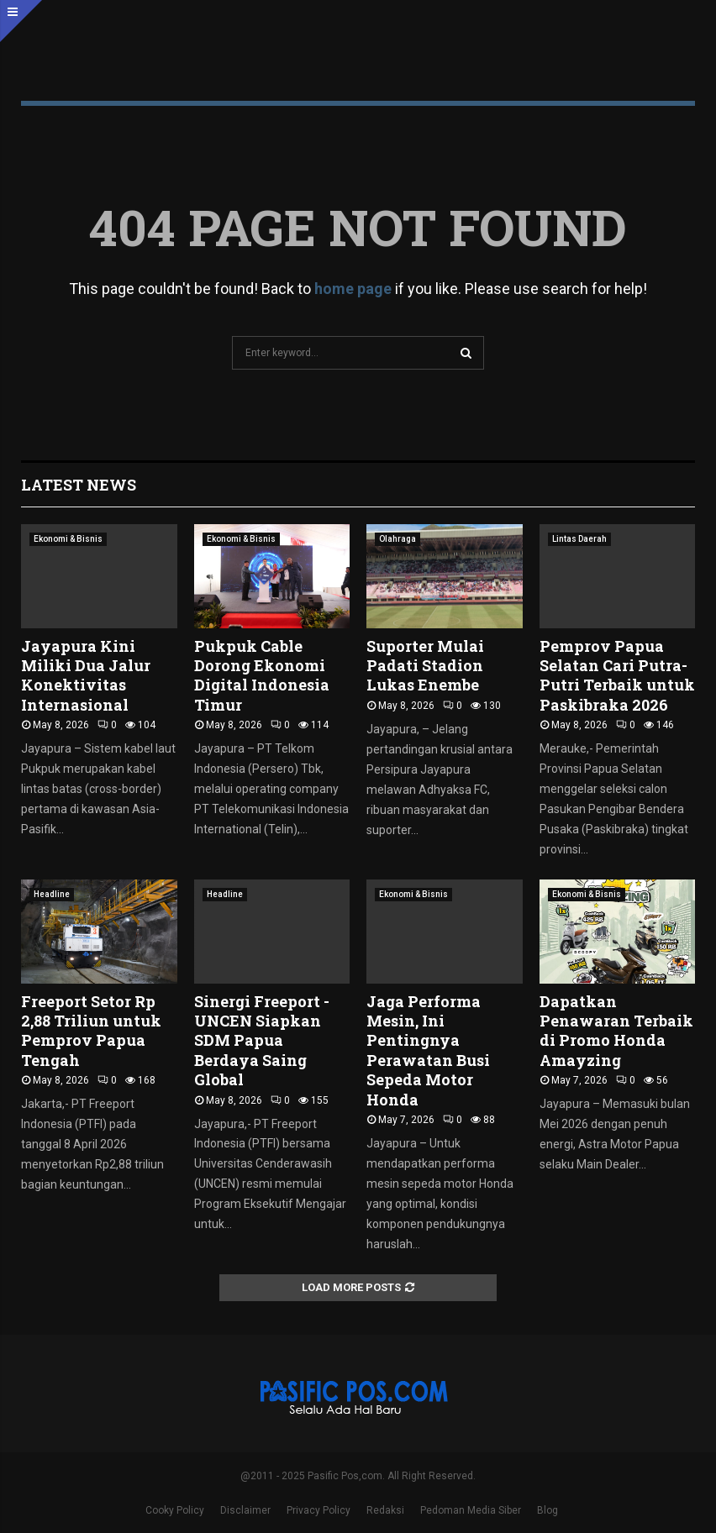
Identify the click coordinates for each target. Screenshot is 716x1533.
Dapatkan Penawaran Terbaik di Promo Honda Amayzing (616, 1030)
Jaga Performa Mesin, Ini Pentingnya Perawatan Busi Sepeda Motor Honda (428, 1050)
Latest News (78, 485)
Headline (52, 894)
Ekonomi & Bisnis (68, 538)
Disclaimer (245, 1510)
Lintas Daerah (579, 538)
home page (353, 288)
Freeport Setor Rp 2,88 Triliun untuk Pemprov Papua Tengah (91, 1030)
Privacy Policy (318, 1510)
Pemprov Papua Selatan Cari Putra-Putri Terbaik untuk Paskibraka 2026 (617, 675)
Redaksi (385, 1510)
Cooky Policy (174, 1510)
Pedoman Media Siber (470, 1510)
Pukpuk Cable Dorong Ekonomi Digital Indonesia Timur (261, 675)
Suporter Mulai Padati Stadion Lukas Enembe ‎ (425, 666)
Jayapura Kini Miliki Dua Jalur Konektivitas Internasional (85, 675)
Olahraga (397, 538)
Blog (547, 1510)
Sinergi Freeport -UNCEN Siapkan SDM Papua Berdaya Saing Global (261, 1040)
